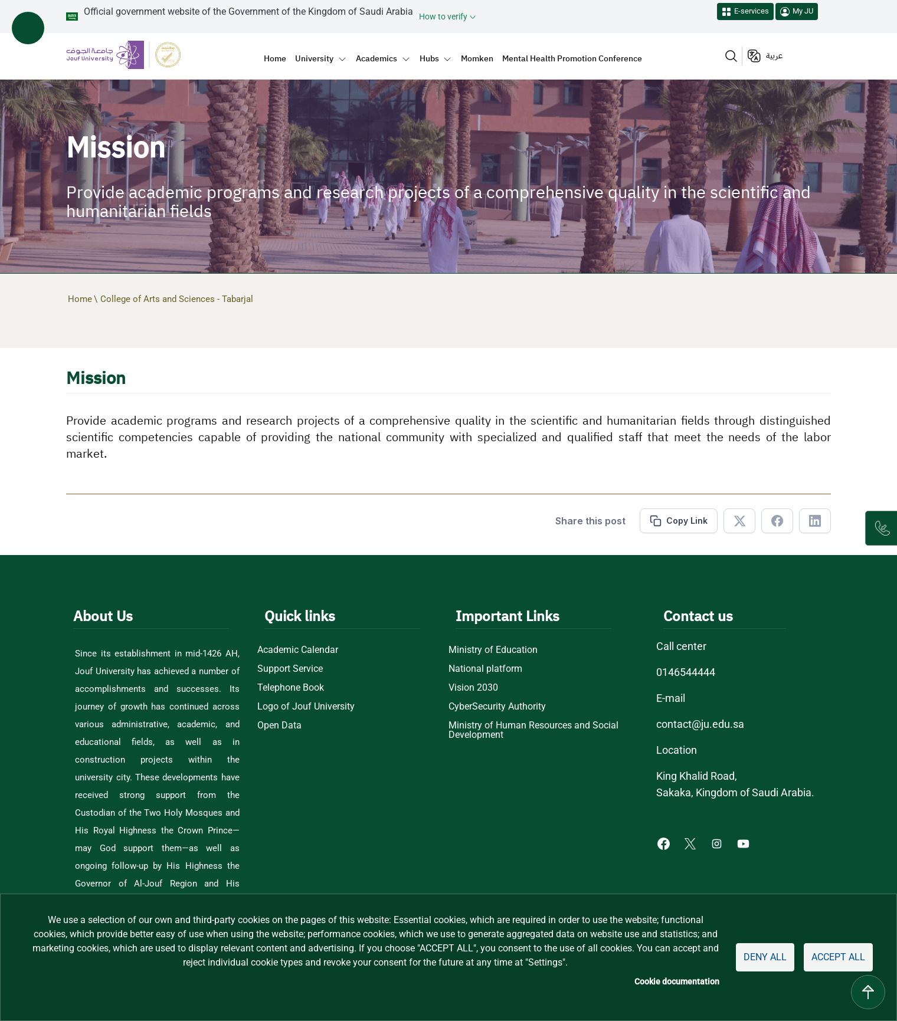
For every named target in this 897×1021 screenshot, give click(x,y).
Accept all (838, 957)
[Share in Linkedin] (815, 520)
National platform (485, 669)
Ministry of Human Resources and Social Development (533, 730)
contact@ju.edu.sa (700, 724)
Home (275, 58)
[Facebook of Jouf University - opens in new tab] (664, 843)
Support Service (290, 669)
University (314, 58)
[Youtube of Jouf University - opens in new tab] (745, 843)
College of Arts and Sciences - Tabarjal (176, 299)
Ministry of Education (493, 650)
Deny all (765, 957)
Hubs (429, 58)
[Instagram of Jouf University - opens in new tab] (717, 843)
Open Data (279, 725)
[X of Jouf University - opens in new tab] (691, 843)
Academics (376, 58)
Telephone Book (290, 687)
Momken (477, 58)
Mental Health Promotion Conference (572, 58)
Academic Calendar (297, 650)
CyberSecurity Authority (497, 706)
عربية (774, 56)
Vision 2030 (473, 687)
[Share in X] (739, 520)
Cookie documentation (676, 981)
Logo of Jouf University (306, 706)
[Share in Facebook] (777, 520)
